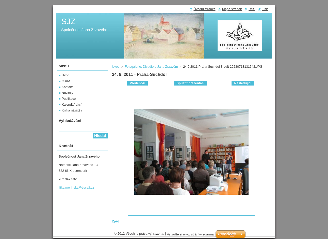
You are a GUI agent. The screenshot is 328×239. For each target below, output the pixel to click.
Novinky (67, 93)
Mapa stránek (232, 9)
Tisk (265, 9)
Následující (242, 83)
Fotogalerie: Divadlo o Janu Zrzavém (151, 66)
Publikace (69, 99)
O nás (66, 81)
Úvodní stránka (204, 9)
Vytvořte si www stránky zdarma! (191, 235)
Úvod (116, 66)
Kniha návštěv (72, 110)
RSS (252, 9)
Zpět (115, 221)
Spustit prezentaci (190, 83)
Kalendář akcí (71, 104)
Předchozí (137, 83)
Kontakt (67, 87)
